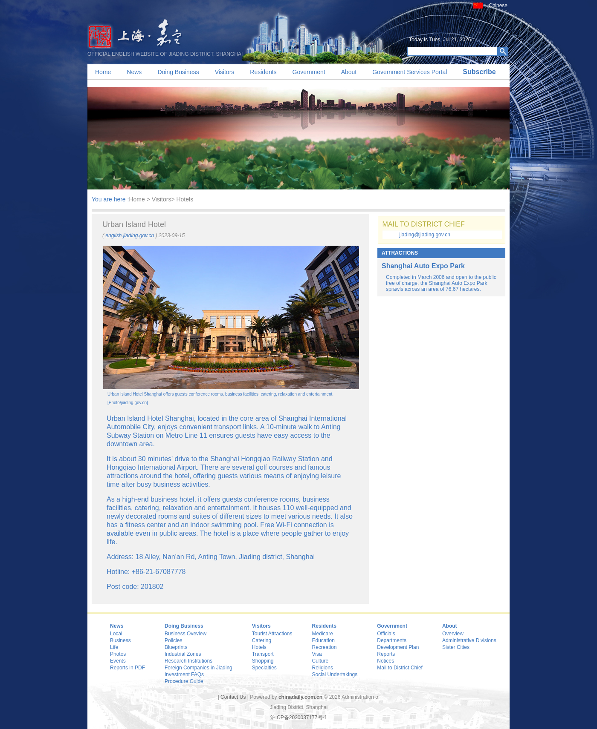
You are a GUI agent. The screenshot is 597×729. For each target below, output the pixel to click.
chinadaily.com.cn (300, 697)
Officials (386, 634)
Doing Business (178, 72)
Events (118, 661)
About (349, 72)
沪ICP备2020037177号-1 (298, 717)
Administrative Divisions (469, 640)
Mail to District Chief (400, 668)
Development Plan (398, 647)
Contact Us (233, 697)
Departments (391, 640)
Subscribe (479, 71)
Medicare (322, 634)
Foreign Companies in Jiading (198, 668)
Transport (263, 654)
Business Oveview (185, 634)
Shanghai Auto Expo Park (423, 266)
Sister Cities (455, 647)
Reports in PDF (127, 668)
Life (114, 647)
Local (116, 634)
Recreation (324, 647)
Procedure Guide (184, 681)
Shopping (263, 661)
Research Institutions (188, 661)
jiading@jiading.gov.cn (425, 235)
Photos (118, 654)
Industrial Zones (183, 654)
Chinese (498, 6)
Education (323, 640)
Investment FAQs (184, 674)
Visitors (225, 72)
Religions (322, 668)
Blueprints (176, 647)
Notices (385, 661)
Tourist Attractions (272, 634)
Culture (320, 661)
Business (120, 640)
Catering (261, 640)
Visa (317, 654)
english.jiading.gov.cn (129, 235)
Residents (263, 72)
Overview (453, 634)
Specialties (264, 668)
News (134, 72)
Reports (386, 654)
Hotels (259, 647)
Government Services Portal (409, 72)
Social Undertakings (335, 674)
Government (309, 72)
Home (103, 72)
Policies (173, 640)
